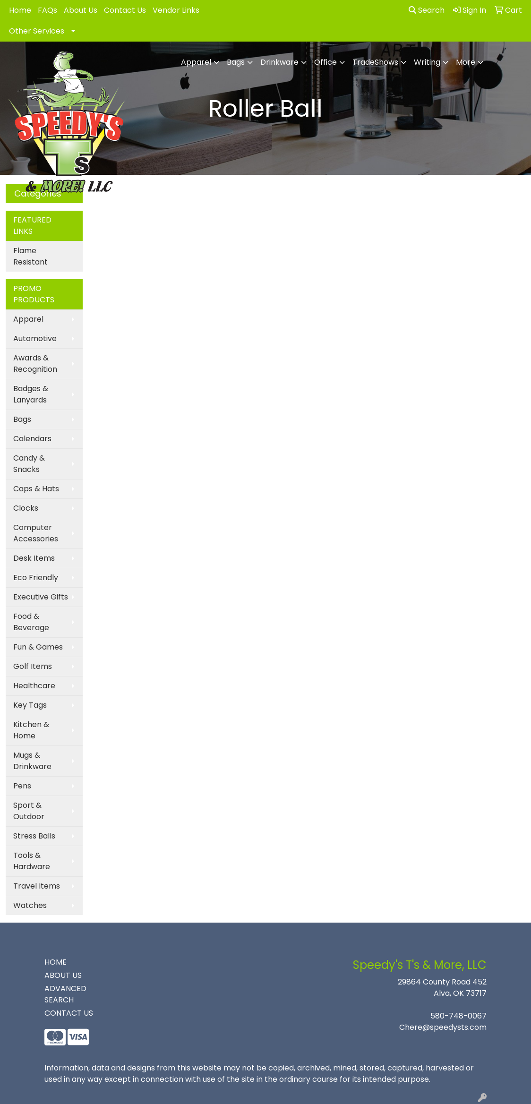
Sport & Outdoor (28, 811)
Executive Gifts (40, 596)
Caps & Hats (36, 488)
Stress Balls (34, 835)
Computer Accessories (35, 533)
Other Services (36, 31)
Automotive (35, 338)
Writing (427, 62)
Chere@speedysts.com (443, 1027)
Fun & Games (38, 647)
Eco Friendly (35, 577)
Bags (236, 62)
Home (20, 10)
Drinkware (279, 62)
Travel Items (36, 886)
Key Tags (30, 705)
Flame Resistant (30, 256)
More (465, 62)
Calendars (32, 438)
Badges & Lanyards (30, 394)
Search (427, 10)
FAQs (47, 10)
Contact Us (125, 10)
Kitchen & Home (31, 730)
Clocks (25, 508)
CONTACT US (68, 1013)
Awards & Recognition (35, 363)
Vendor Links (176, 10)
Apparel (196, 62)
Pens (22, 785)
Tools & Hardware (31, 861)
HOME (55, 962)
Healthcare (34, 685)
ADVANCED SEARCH (65, 994)
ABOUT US (63, 975)
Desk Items (34, 558)
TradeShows (375, 62)
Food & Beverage (31, 622)
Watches (30, 905)
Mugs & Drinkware (32, 761)
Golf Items (32, 666)
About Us (80, 10)
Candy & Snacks (29, 464)
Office (325, 62)
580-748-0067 (458, 1015)
